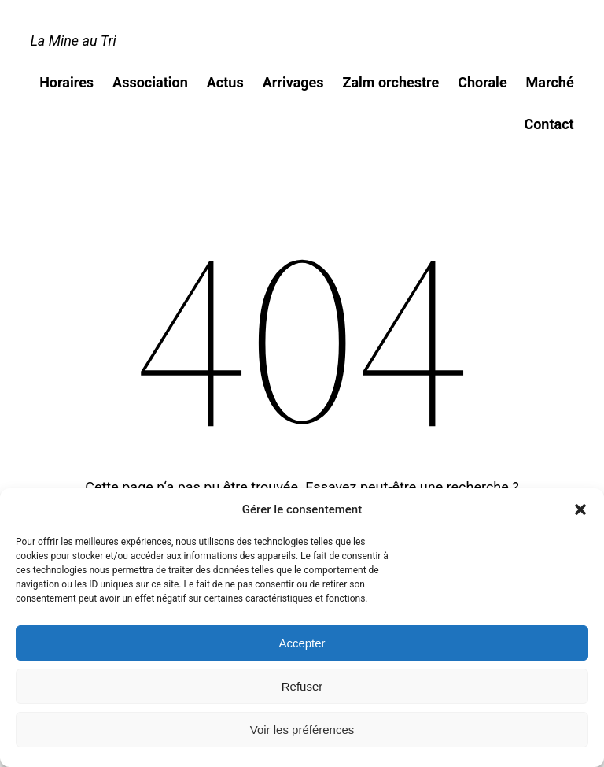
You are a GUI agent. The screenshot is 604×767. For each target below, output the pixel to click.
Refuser (302, 686)
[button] (580, 509)
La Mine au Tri (73, 40)
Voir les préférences (302, 729)
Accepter (301, 643)
